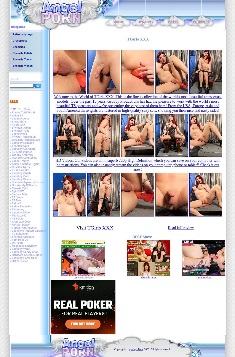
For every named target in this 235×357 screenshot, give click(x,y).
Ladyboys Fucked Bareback (29, 230)
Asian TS (17, 115)
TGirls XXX (18, 124)
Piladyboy (18, 209)
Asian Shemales (22, 206)
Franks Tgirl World (23, 112)
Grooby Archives (22, 155)
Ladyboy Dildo (21, 212)
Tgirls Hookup (203, 277)
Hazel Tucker (20, 261)
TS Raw (16, 200)
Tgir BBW (18, 191)
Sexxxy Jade (19, 194)
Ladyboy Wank (21, 248)
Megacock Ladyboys (24, 245)
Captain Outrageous (24, 227)
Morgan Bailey (21, 224)
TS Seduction (20, 233)
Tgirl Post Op (20, 239)
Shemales (19, 46)
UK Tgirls (17, 242)
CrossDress (20, 40)
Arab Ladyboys (21, 221)
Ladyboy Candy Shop (25, 252)
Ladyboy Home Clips (25, 258)
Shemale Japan (21, 127)
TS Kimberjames (22, 151)
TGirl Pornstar (20, 170)
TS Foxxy (17, 218)
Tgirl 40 (16, 203)
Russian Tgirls (21, 167)
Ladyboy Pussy (21, 179)
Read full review (181, 228)
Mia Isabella (19, 215)
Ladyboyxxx (19, 133)
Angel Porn (137, 349)
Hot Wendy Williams (24, 185)
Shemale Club (20, 145)
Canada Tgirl (20, 188)
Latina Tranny (20, 161)
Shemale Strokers (23, 236)
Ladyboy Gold (20, 176)
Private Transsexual (24, 136)
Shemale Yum (20, 130)
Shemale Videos (23, 65)
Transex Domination (24, 158)
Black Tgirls (19, 121)
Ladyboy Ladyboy (23, 142)
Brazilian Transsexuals (26, 139)
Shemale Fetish (22, 53)
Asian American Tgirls (25, 164)
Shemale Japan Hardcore (27, 182)
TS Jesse (17, 197)
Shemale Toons (22, 59)
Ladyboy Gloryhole (23, 148)
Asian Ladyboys (23, 34)
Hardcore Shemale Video (27, 255)
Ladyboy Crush (21, 173)
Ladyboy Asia (20, 118)
